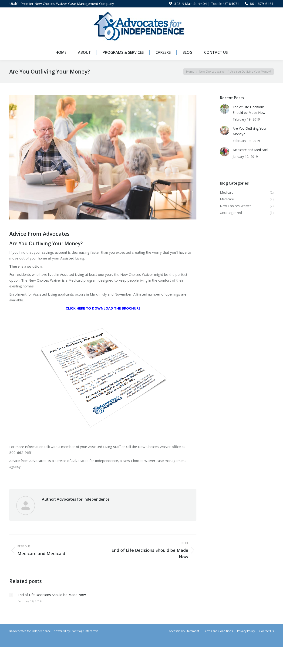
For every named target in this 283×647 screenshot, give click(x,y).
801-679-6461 (262, 3)
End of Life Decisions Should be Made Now (52, 594)
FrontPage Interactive (84, 631)
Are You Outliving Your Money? (249, 131)
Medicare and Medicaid (250, 150)
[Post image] (11, 595)
